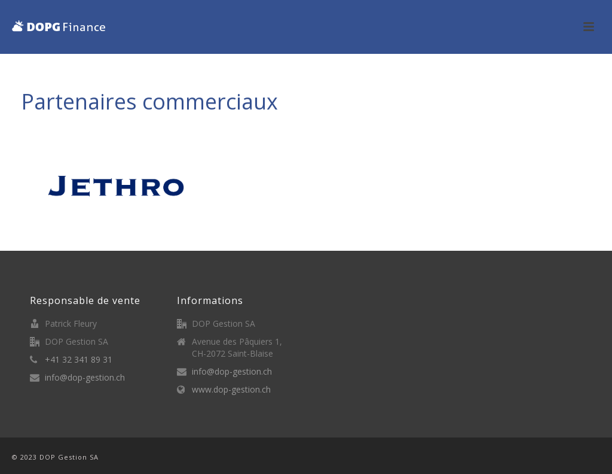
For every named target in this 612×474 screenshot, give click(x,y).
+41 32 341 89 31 (78, 359)
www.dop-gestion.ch (231, 389)
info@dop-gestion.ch (85, 377)
